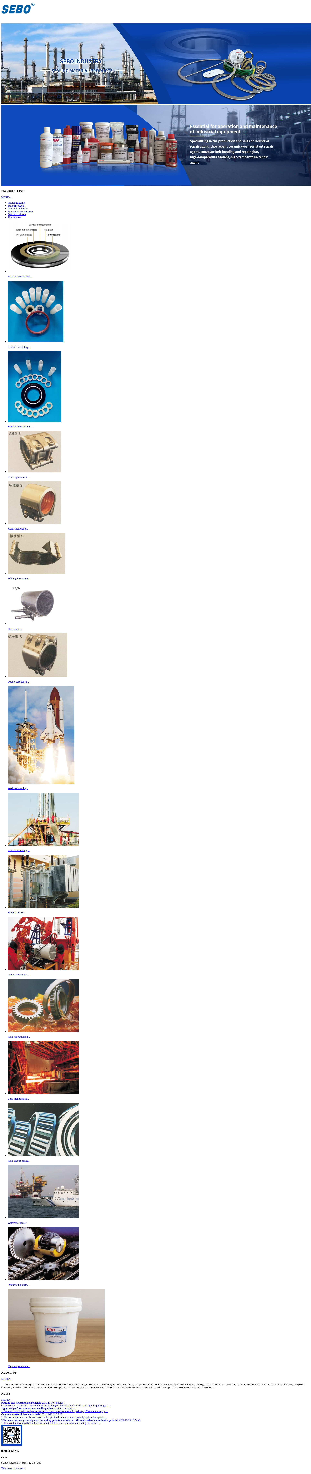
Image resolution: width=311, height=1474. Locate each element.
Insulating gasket (16, 202)
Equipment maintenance (20, 211)
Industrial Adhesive (18, 208)
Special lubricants (17, 214)
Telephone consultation (13, 1468)
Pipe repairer (14, 217)
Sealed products (16, 205)
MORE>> (6, 197)
